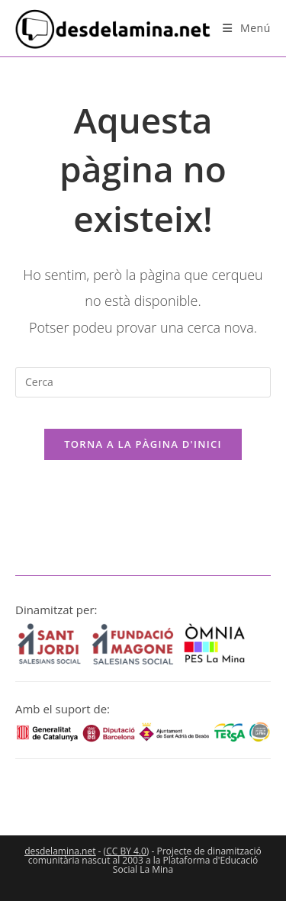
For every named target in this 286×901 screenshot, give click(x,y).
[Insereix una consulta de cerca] (143, 382)
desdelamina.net (59, 851)
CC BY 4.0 (126, 851)
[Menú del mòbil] (247, 28)
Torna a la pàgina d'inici (143, 444)
